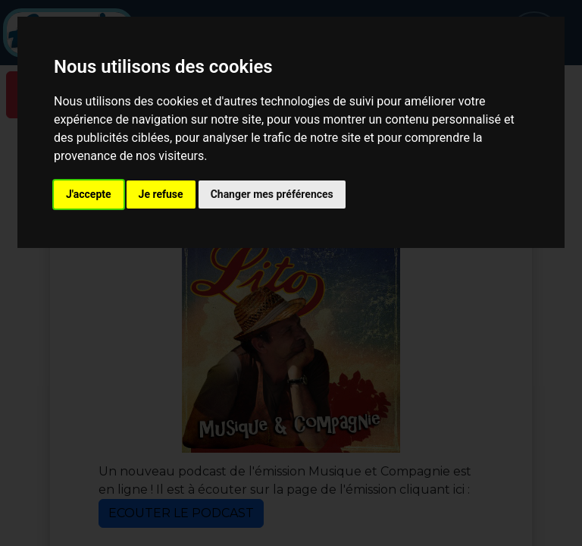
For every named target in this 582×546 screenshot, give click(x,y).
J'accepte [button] (88, 194)
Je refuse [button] (161, 194)
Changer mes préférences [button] (272, 194)
